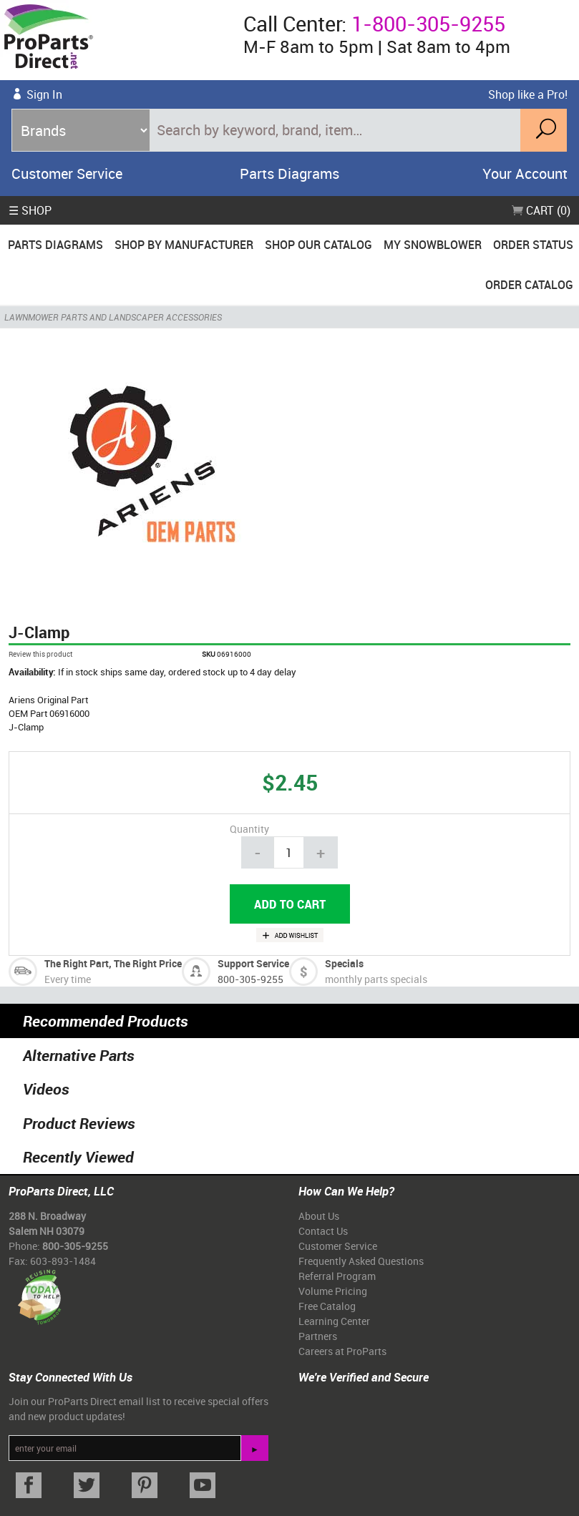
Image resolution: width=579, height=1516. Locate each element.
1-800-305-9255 (428, 23)
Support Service (253, 963)
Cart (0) (541, 210)
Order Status (533, 245)
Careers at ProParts (342, 1351)
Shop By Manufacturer (184, 245)
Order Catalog (529, 285)
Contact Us (323, 1231)
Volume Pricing (332, 1291)
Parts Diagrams (289, 173)
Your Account (525, 173)
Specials (344, 963)
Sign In (44, 94)
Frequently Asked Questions (361, 1261)
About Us (318, 1216)
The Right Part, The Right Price (113, 963)
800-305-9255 (250, 979)
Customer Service (66, 173)
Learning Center (334, 1321)
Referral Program (337, 1276)
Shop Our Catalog (318, 245)
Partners (317, 1336)
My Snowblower (433, 245)
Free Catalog (327, 1306)
